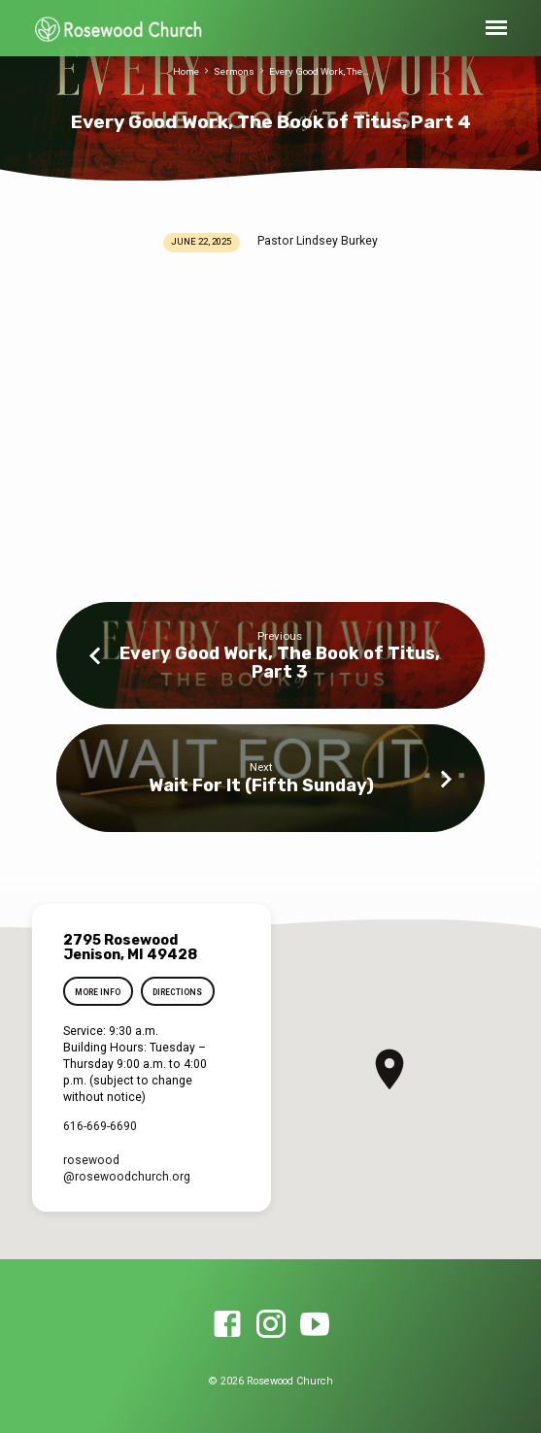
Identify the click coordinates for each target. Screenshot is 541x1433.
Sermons (234, 71)
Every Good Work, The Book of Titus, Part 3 (279, 662)
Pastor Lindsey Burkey (317, 241)
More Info (98, 992)
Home (186, 71)
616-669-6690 (100, 1126)
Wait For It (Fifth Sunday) (261, 785)
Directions (177, 992)
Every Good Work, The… (319, 71)
